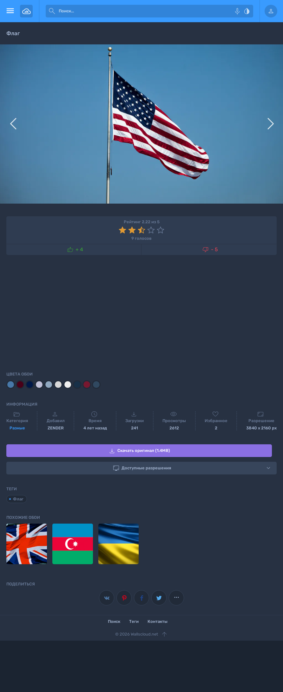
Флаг (18, 499)
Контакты (158, 621)
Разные (17, 428)
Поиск (114, 621)
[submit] (52, 11)
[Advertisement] (141, 312)
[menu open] (10, 11)
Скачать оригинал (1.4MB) (139, 451)
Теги (134, 621)
